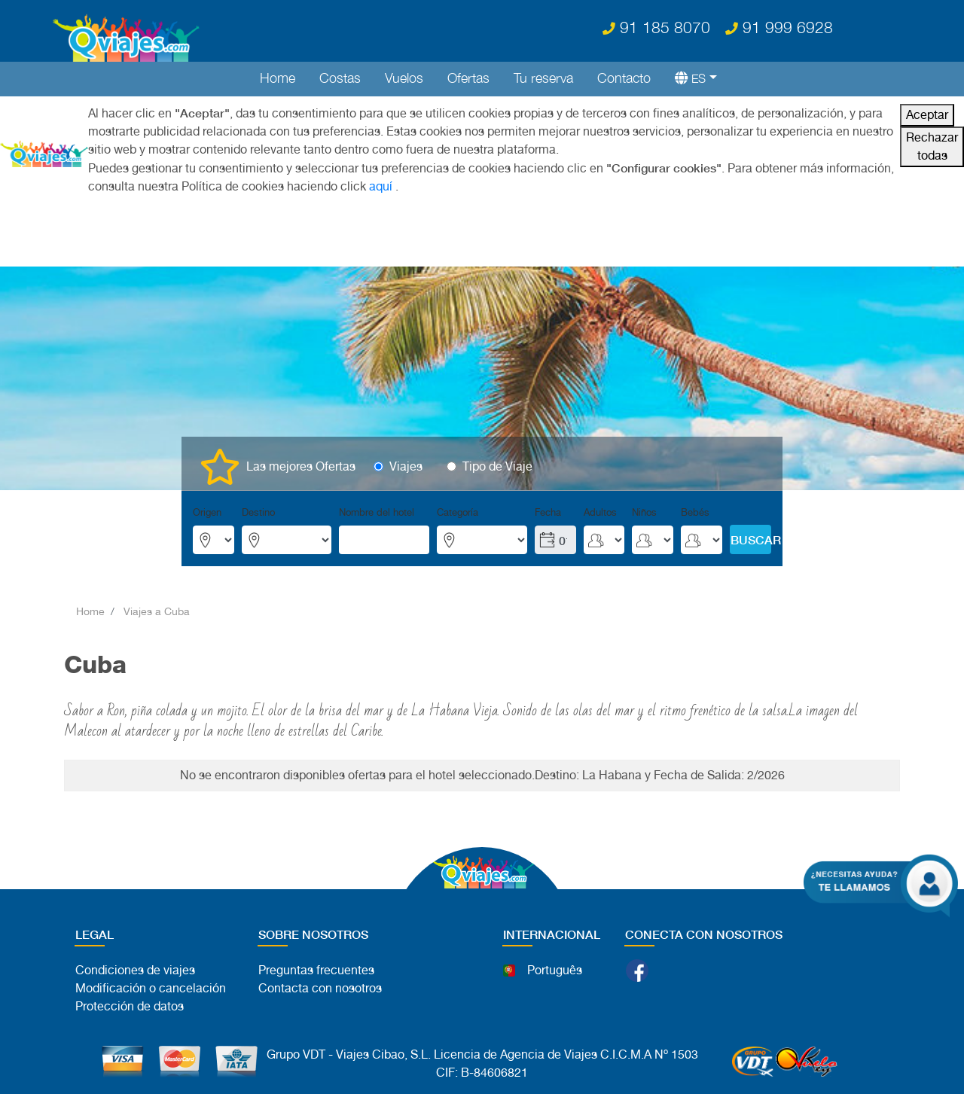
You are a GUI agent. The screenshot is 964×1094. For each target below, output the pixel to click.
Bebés (695, 512)
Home (277, 78)
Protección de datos (129, 1006)
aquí (380, 186)
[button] (690, 78)
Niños (644, 512)
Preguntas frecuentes (316, 970)
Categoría (457, 512)
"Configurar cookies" (663, 167)
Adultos (600, 512)
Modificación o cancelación (150, 988)
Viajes (406, 466)
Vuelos (404, 78)
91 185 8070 (656, 27)
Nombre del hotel (376, 512)
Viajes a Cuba (157, 611)
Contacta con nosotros (320, 988)
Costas (340, 78)
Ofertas (468, 78)
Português (554, 970)
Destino (258, 512)
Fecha (548, 512)
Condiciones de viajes (135, 970)
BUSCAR (751, 539)
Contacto (624, 78)
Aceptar (927, 115)
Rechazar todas (932, 146)
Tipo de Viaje (497, 466)
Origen (207, 512)
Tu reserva (543, 78)
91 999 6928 (779, 27)
